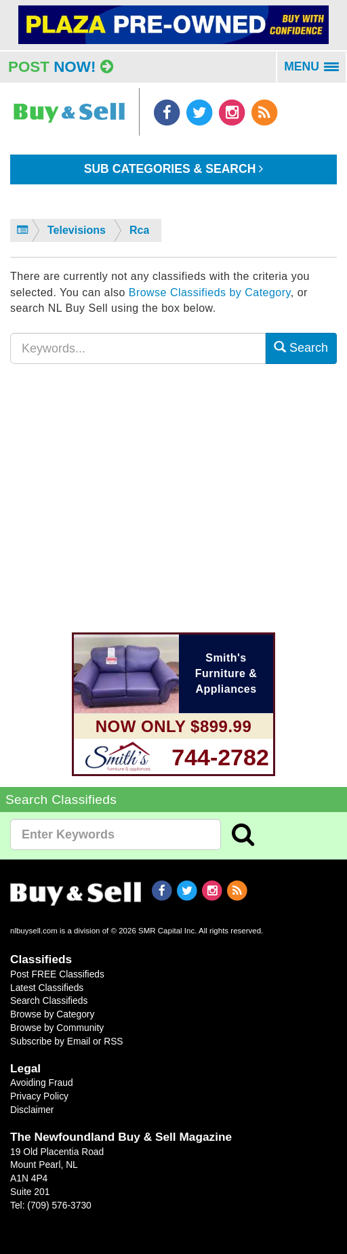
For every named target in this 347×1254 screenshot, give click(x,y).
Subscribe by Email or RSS (66, 1041)
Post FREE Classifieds (57, 974)
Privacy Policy (39, 1096)
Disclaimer (32, 1109)
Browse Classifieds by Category (210, 292)
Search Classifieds (48, 1000)
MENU (315, 71)
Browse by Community (57, 1027)
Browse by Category (52, 1014)
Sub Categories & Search (174, 169)
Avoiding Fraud (41, 1082)
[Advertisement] (173, 506)
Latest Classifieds (46, 987)
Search (301, 347)
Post (60, 66)
